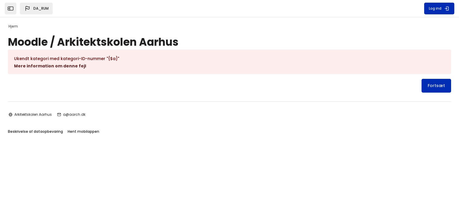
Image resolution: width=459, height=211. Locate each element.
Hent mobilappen (99, 181)
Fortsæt (420, 86)
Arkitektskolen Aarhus (48, 163)
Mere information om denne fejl (66, 66)
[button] (36, 8)
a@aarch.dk (89, 163)
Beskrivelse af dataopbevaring (50, 181)
